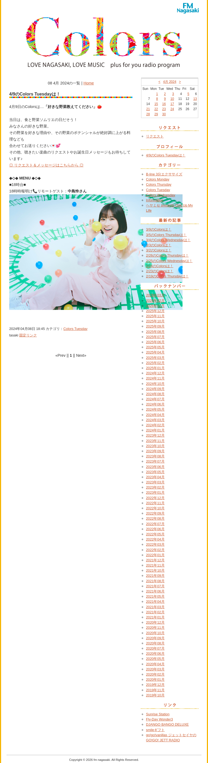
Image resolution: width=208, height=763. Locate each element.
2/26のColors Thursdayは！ (167, 255)
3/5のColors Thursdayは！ (166, 235)
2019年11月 (155, 690)
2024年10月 (155, 384)
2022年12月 (155, 498)
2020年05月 (155, 659)
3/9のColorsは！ (158, 229)
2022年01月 (155, 555)
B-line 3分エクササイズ (164, 174)
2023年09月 (155, 451)
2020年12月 (155, 622)
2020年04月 (155, 664)
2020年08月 (155, 643)
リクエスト (155, 136)
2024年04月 (155, 415)
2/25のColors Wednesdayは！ (169, 261)
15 (156, 104)
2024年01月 (155, 430)
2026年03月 (155, 295)
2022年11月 (155, 503)
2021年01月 (155, 617)
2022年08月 (155, 518)
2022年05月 (155, 534)
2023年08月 (155, 456)
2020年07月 (155, 648)
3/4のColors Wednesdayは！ (168, 240)
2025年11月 (155, 316)
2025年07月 (155, 337)
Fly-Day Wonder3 (159, 719)
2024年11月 (155, 378)
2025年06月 (155, 342)
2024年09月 (155, 389)
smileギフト (155, 730)
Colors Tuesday (75, 329)
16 (164, 104)
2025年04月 (155, 352)
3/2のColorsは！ (158, 250)
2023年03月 (155, 482)
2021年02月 (155, 612)
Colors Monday (157, 179)
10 (172, 99)
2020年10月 (155, 633)
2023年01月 (155, 492)
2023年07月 (155, 461)
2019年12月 (155, 685)
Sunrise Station (158, 714)
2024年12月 (155, 373)
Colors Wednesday (160, 195)
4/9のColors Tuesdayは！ (166, 155)
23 (164, 109)
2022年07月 (155, 524)
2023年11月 (155, 441)
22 (156, 109)
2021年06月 (155, 591)
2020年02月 (155, 674)
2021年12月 (155, 560)
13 (195, 99)
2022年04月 (155, 539)
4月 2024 (169, 82)
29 (156, 114)
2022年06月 (155, 529)
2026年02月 (155, 301)
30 (164, 114)
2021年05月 (155, 596)
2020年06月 (155, 653)
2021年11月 (155, 565)
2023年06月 (155, 467)
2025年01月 (155, 368)
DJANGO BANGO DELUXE (167, 724)
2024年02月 (155, 425)
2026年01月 (155, 306)
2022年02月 (155, 550)
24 (172, 109)
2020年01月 (155, 679)
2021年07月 (155, 586)
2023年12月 (155, 435)
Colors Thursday (158, 184)
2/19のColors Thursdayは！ (167, 276)
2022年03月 (155, 544)
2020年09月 (155, 638)
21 (148, 109)
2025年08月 (155, 332)
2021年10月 (155, 570)
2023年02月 (155, 487)
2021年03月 (155, 607)
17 (172, 104)
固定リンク (28, 335)
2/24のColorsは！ (159, 266)
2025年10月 (155, 321)
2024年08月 (155, 394)
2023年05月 (155, 472)
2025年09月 (155, 326)
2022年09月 (155, 513)
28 (148, 114)
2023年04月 (155, 477)
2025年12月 (155, 311)
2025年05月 (155, 347)
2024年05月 (155, 409)
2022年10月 (155, 508)
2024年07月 (155, 399)
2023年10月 (155, 446)
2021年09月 (155, 576)
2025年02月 (155, 363)
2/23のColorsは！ (159, 271)
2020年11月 (155, 628)
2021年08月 (155, 581)
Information (154, 200)
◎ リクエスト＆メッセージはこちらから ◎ (46, 165)
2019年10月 (155, 695)
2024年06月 (155, 404)
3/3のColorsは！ (158, 245)
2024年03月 (155, 420)
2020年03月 (155, 669)
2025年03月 (155, 358)
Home (88, 83)
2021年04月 (155, 602)
